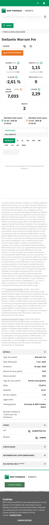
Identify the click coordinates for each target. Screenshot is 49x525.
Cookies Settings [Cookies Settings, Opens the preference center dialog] (24, 522)
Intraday (9, 140)
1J (17, 140)
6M (39, 140)
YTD (6, 145)
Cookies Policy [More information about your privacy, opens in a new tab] (15, 516)
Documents (10, 134)
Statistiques (24, 447)
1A (12, 145)
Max (24, 145)
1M (27, 140)
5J (22, 140)
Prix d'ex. (36, 77)
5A (18, 145)
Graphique (10, 130)
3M (33, 140)
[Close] (46, 497)
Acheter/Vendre (12, 53)
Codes (24, 425)
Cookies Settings (14, 485)
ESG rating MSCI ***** (24, 464)
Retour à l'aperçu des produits (14, 32)
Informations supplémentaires (24, 455)
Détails (24, 352)
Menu (7, 25)
